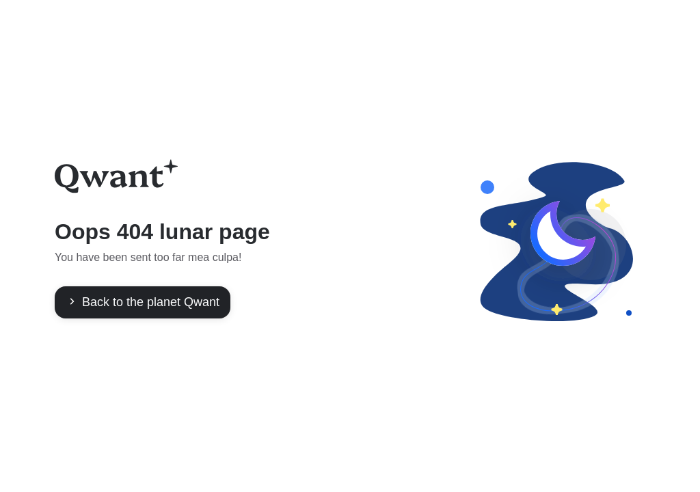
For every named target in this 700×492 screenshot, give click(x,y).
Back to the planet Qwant (142, 302)
